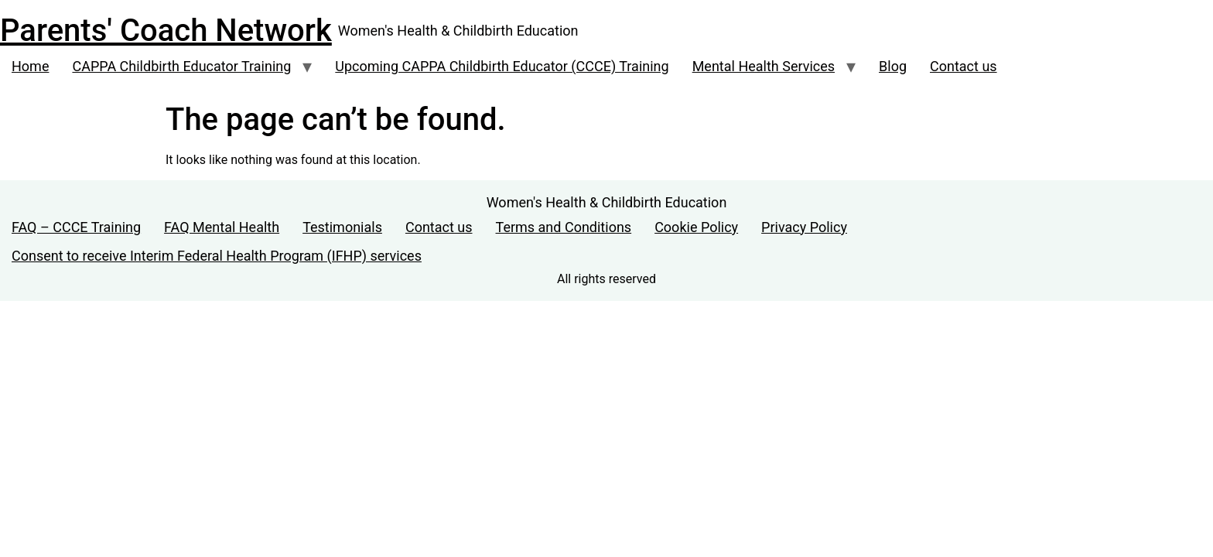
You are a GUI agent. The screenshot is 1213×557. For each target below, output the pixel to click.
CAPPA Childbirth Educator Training (181, 66)
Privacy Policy (804, 227)
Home (30, 66)
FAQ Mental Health (221, 227)
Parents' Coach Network (166, 30)
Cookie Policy (696, 227)
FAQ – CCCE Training (76, 227)
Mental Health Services (763, 66)
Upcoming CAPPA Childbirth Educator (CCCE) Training (501, 66)
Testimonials (342, 227)
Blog (893, 66)
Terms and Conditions (564, 227)
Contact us (963, 66)
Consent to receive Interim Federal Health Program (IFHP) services (217, 256)
